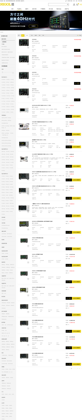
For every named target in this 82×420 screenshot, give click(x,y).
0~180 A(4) (3, 79)
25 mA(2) (7, 203)
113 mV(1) (11, 159)
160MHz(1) (8, 344)
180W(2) (3, 410)
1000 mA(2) (11, 203)
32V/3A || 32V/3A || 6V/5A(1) (6, 145)
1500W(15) (11, 410)
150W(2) (6, 408)
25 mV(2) (3, 170)
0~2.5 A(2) (7, 98)
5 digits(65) (3, 219)
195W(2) (10, 405)
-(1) (8, 335)
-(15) (5, 324)
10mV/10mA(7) (9, 233)
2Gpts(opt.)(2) (4, 319)
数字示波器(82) (4, 46)
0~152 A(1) (3, 109)
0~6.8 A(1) (12, 109)
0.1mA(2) (6, 253)
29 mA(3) (7, 181)
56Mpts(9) (7, 313)
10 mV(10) (11, 167)
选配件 (26, 8)
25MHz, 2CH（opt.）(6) (6, 333)
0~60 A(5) (7, 79)
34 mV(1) (3, 167)
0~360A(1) (7, 112)
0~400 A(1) (8, 106)
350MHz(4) (12, 267)
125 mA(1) (12, 197)
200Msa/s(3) (9, 383)
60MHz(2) (11, 341)
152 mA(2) (8, 197)
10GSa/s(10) (4, 302)
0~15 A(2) (11, 93)
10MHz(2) (3, 349)
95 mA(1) (3, 200)
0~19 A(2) (7, 93)
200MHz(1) (12, 344)
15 (79, 368)
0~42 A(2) (12, 79)
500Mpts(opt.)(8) (4, 316)
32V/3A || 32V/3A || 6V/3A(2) (6, 140)
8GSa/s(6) (8, 302)
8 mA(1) (7, 195)
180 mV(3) (3, 154)
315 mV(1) (8, 151)
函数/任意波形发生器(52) (6, 49)
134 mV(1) (8, 162)
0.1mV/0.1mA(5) (4, 363)
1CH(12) (3, 369)
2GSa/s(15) (8, 305)
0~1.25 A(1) (8, 101)
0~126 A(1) (8, 87)
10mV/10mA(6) (9, 360)
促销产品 (67, 8)
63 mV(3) (7, 154)
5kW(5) (7, 413)
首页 (12, 8)
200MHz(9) (3, 267)
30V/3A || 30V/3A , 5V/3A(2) (6, 117)
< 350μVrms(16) (4, 355)
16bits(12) (7, 377)
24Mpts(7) (3, 313)
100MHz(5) (3, 344)
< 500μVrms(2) (10, 355)
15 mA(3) (3, 178)
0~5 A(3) (3, 98)
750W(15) (7, 410)
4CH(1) (10, 369)
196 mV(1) (12, 151)
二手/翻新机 (42, 8)
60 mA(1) (3, 184)
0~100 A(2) (7, 90)
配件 (39, 35)
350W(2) (10, 408)
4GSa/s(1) (3, 305)
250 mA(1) (3, 208)
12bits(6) (11, 377)
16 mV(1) (7, 167)
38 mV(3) (3, 165)
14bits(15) (3, 377)
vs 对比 (77, 50)
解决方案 (34, 8)
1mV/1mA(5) (4, 360)
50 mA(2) (7, 211)
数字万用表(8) (12, 57)
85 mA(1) (7, 200)
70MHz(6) (7, 264)
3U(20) (3, 394)
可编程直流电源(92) (5, 54)
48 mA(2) (7, 189)
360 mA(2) (11, 195)
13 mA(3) (3, 195)
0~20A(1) (11, 112)
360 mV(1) (3, 151)
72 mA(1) (3, 176)
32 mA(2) (3, 181)
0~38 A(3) (12, 90)
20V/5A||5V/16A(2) (5, 137)
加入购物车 (76, 116)
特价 (42, 35)
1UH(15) (6, 394)
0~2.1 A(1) (11, 98)
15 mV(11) (3, 159)
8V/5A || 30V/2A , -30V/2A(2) (6, 120)
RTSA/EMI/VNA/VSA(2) (6, 225)
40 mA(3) (11, 178)
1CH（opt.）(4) (4, 335)
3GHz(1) (3, 272)
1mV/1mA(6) (4, 233)
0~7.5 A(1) (12, 95)
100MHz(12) (12, 264)
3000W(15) (3, 413)
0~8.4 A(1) (8, 109)
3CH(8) (13, 369)
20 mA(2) (7, 176)
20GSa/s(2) (3, 308)
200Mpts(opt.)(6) (11, 316)
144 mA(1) (7, 178)
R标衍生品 (58, 8)
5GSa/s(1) (12, 302)
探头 (31, 35)
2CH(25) (6, 369)
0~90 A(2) (12, 87)
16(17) (3, 324)
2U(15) (13, 394)
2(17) (5, 293)
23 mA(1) (7, 192)
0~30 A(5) (3, 82)
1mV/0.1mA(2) (9, 236)
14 (77, 368)
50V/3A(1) (7, 130)
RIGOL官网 (80, 0)
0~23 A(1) (7, 82)
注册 (76, 0)
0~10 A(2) (3, 112)
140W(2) (3, 405)
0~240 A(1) (12, 106)
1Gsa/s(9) (8, 385)
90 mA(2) (3, 211)
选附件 (35, 35)
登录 (74, 0)
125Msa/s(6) (9, 388)
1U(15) (10, 394)
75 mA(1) (11, 200)
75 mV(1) (11, 165)
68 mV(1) (7, 159)
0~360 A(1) (12, 82)
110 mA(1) (12, 208)
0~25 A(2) (3, 93)
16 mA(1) (11, 176)
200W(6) (3, 408)
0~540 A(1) (3, 87)
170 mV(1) (3, 162)
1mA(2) (3, 253)
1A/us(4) (3, 399)
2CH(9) (3, 330)
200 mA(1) (8, 208)
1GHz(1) (7, 270)
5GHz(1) (6, 272)
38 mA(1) (3, 192)
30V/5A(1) (3, 130)
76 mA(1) (3, 189)
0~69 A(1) (3, 90)
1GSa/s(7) (12, 305)
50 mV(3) (11, 154)
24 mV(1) (7, 165)
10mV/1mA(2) (10, 363)
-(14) (6, 330)
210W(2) (6, 416)
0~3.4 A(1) (3, 106)
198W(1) (10, 416)
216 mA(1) (11, 181)
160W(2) (6, 405)
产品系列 (19, 8)
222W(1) (3, 419)
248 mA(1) (3, 197)
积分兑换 (51, 8)
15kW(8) (3, 416)
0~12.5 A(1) (4, 95)
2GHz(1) (11, 270)
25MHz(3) (3, 341)
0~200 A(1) (12, 101)
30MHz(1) (7, 341)
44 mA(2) (11, 184)
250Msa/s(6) (4, 388)
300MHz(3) (8, 267)
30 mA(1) (3, 214)
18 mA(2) (11, 192)
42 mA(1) (11, 211)
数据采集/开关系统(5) (5, 60)
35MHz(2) (7, 349)
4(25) (2, 293)
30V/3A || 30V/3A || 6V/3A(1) (6, 143)
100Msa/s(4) (4, 383)
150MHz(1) (11, 272)
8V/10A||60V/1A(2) (5, 123)
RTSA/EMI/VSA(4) (5, 228)
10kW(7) (11, 413)
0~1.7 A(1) (3, 101)
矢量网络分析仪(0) (5, 62)
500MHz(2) (3, 270)
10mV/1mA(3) (4, 236)
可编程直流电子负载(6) (5, 57)
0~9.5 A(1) (8, 95)
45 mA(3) (7, 184)
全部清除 (4, 41)
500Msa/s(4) (4, 385)
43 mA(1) (11, 189)
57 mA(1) (3, 203)
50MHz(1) (3, 264)
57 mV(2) (11, 162)
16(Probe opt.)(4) (10, 324)
